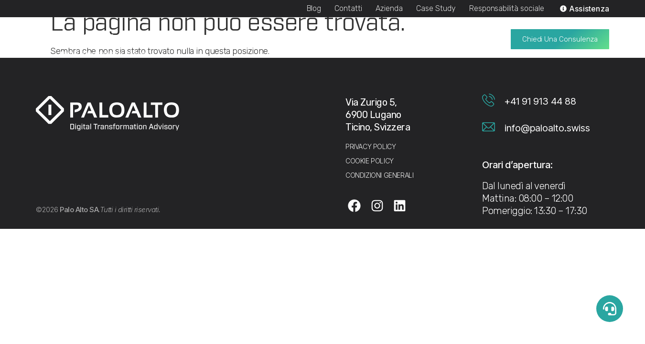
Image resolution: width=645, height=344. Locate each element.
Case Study (436, 8)
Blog (314, 8)
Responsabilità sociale (506, 8)
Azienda (389, 8)
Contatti (348, 8)
